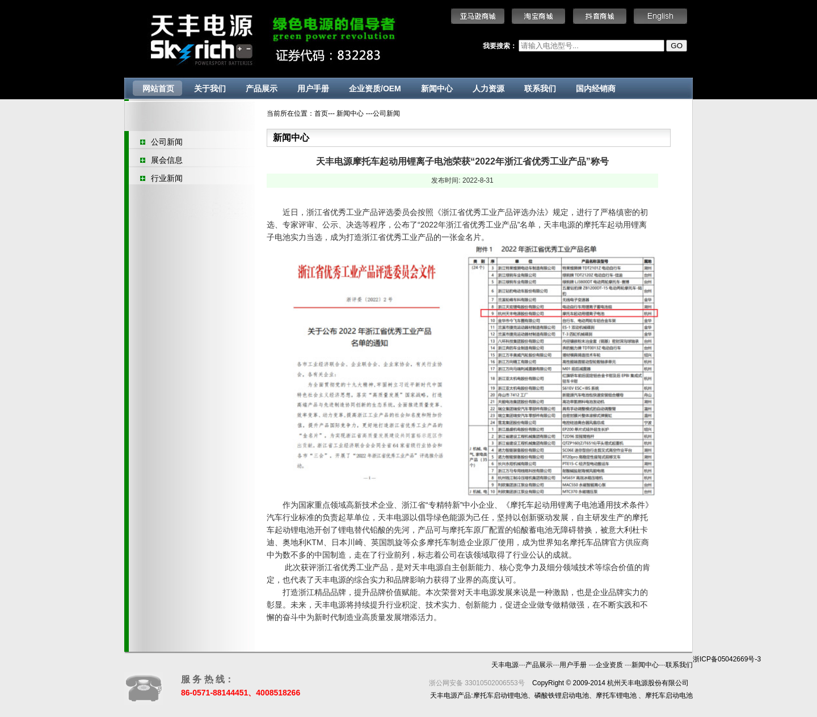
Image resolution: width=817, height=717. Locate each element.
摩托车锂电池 (616, 695)
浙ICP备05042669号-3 (727, 659)
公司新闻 (167, 141)
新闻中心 (437, 88)
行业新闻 (167, 178)
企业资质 (610, 665)
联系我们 (540, 88)
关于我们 (210, 88)
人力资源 (488, 88)
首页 (321, 113)
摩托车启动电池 (669, 695)
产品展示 (261, 88)
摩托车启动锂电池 (500, 695)
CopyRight (548, 683)
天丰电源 (505, 665)
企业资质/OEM (375, 88)
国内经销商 (596, 88)
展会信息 (167, 160)
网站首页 (158, 88)
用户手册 (313, 88)
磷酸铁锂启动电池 (561, 695)
